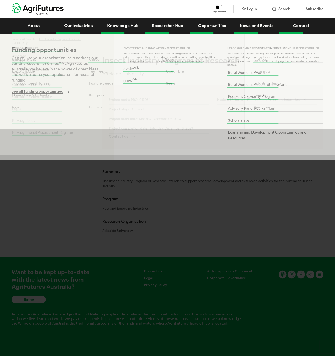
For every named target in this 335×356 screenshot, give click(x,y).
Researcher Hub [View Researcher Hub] (167, 25)
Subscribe (314, 9)
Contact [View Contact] (301, 25)
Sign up (29, 299)
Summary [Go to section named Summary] (20, 42)
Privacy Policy (155, 285)
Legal (148, 278)
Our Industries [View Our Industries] (78, 25)
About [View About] (34, 25)
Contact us (153, 271)
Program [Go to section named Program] (19, 56)
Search (281, 9)
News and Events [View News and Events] (257, 25)
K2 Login (249, 9)
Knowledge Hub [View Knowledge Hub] (123, 25)
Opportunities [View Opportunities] (212, 25)
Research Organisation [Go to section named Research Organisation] (31, 69)
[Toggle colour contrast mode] (219, 7)
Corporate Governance (226, 278)
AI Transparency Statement (230, 271)
